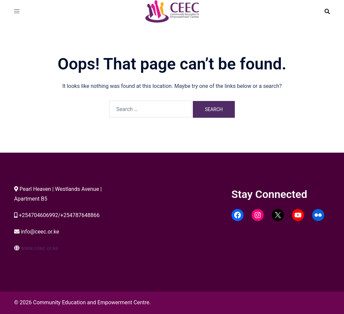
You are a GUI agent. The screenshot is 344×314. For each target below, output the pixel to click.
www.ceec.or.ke (39, 248)
